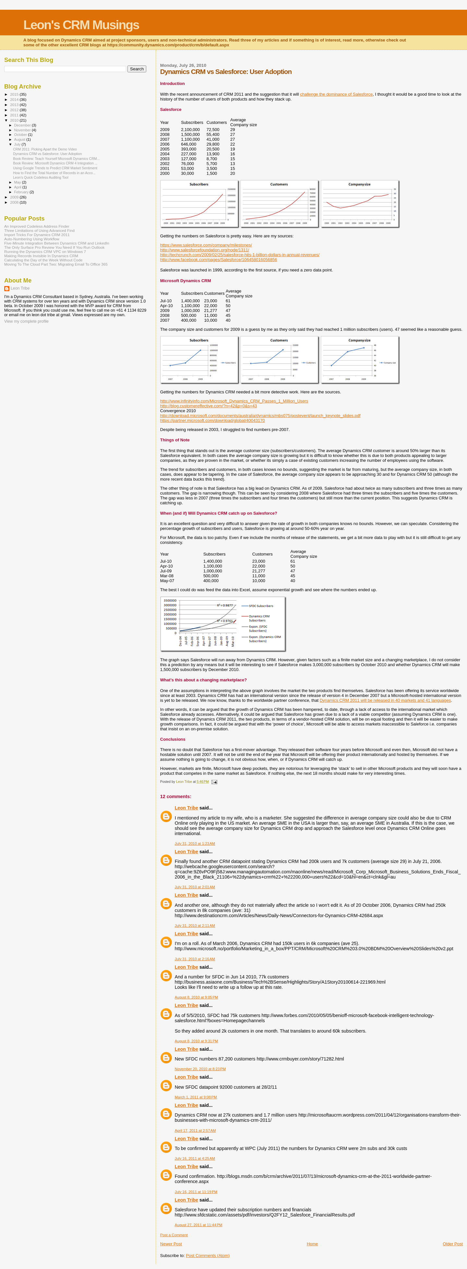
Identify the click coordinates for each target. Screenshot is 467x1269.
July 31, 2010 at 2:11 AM (195, 926)
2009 (14, 197)
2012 (14, 110)
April (18, 187)
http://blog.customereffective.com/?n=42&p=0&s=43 (208, 405)
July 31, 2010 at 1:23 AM (195, 843)
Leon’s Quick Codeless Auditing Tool (40, 177)
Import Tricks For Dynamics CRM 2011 (37, 235)
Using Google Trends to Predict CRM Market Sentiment (55, 168)
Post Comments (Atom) (208, 1255)
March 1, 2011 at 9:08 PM (196, 1097)
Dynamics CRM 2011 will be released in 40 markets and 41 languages (385, 700)
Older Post (453, 1243)
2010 (14, 120)
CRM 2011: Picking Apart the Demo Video (45, 149)
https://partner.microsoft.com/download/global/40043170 (212, 420)
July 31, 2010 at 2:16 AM (195, 959)
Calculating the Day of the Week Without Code (43, 260)
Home (312, 1243)
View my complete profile (26, 321)
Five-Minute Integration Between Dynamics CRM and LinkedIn (56, 243)
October (21, 135)
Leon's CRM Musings (81, 25)
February (22, 192)
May (18, 182)
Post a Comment (174, 1235)
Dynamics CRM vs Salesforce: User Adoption (47, 154)
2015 (14, 94)
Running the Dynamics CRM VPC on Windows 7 (45, 251)
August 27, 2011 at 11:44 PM (198, 1225)
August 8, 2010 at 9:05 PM (196, 997)
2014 (14, 99)
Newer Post (171, 1243)
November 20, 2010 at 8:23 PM (200, 1069)
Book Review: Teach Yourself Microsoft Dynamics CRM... (56, 159)
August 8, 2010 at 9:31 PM (196, 1041)
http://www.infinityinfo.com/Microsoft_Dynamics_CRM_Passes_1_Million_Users (234, 401)
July (18, 144)
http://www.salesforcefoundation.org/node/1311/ (204, 249)
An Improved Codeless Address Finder (36, 226)
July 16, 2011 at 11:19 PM (196, 1192)
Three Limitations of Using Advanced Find (39, 230)
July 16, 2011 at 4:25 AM (195, 1158)
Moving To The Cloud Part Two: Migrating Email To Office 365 (56, 264)
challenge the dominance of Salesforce (336, 94)
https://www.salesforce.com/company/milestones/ (206, 245)
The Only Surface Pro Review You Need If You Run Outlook (54, 247)
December (23, 125)
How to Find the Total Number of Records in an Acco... (54, 173)
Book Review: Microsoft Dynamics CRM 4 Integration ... (55, 163)
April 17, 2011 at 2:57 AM (195, 1130)
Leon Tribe (186, 807)
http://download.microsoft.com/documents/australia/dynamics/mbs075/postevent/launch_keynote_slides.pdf (260, 415)
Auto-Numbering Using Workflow (31, 239)
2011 (14, 115)
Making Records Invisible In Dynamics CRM (41, 256)
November (23, 130)
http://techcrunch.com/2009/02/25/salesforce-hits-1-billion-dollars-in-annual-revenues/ (239, 254)
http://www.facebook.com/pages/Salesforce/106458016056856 (218, 259)
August (20, 139)
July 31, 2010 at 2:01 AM (195, 887)
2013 (14, 104)
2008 (14, 202)
